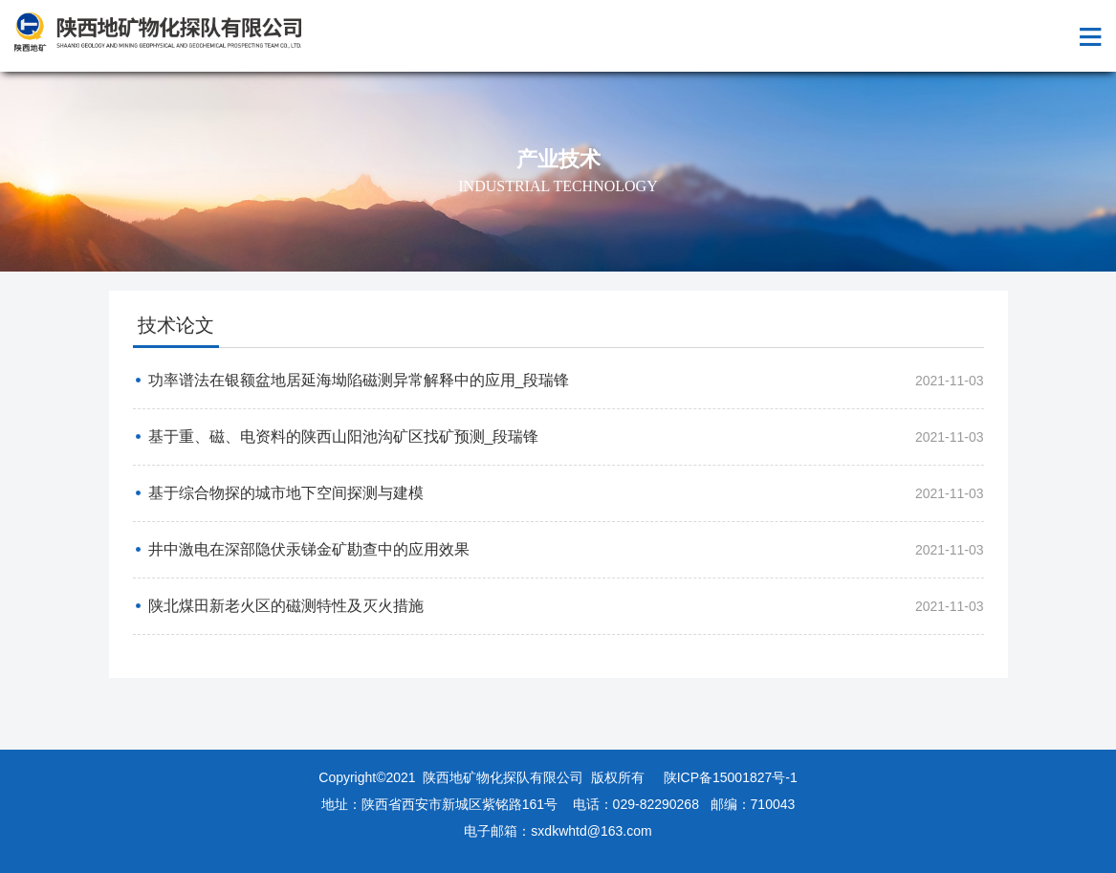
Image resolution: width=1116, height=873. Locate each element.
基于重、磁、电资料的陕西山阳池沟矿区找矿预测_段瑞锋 (343, 436)
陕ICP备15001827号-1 (731, 777)
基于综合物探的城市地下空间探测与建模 (286, 493)
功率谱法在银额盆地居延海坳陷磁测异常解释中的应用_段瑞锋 (359, 380)
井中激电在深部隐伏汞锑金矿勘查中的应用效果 (309, 549)
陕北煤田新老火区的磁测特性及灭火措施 (286, 606)
